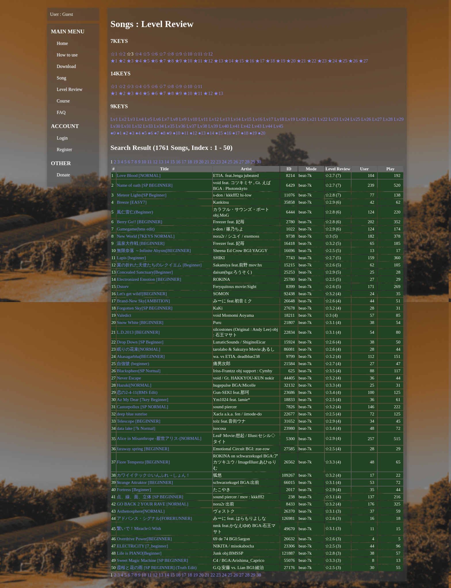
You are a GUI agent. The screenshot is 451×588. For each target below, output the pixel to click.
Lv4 (140, 119)
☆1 (113, 53)
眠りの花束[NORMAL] (138, 349)
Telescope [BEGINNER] (138, 421)
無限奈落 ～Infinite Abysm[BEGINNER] (154, 250)
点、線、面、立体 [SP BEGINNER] (150, 496)
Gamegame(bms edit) (135, 228)
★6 (154, 60)
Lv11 (203, 119)
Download (66, 66)
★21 (301, 60)
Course (63, 100)
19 (195, 161)
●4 (138, 133)
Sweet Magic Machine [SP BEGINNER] (152, 560)
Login (62, 137)
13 (160, 161)
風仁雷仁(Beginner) (135, 211)
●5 (144, 133)
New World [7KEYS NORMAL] (146, 236)
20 (201, 161)
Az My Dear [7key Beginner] (142, 399)
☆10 (187, 53)
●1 (119, 133)
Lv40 (224, 126)
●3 (131, 133)
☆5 (146, 53)
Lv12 (214, 119)
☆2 (122, 53)
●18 (245, 133)
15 (172, 161)
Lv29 (399, 119)
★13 (218, 60)
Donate (63, 174)
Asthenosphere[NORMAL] (141, 511)
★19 (280, 60)
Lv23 (334, 119)
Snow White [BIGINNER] (140, 322)
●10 (176, 133)
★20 (290, 60)
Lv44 (267, 126)
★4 (138, 60)
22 (212, 161)
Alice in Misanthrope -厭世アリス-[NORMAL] (159, 438)
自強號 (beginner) (133, 363)
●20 (261, 133)
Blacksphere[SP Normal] (138, 370)
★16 (249, 60)
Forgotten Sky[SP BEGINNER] (144, 308)
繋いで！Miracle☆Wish (139, 528)
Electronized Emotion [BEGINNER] (149, 279)
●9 (169, 133)
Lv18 (279, 119)
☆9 (178, 53)
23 (218, 161)
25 (230, 161)
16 (178, 161)
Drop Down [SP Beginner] (140, 341)
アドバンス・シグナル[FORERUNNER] (154, 518)
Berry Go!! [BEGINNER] (139, 221)
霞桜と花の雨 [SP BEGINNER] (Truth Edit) (156, 567)
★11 (197, 60)
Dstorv (123, 286)
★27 (363, 60)
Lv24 (344, 119)
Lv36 (181, 126)
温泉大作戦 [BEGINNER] (141, 243)
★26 (353, 60)
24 (224, 161)
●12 (193, 133)
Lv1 (114, 119)
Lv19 (290, 119)
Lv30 (115, 126)
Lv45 (278, 126)
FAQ (61, 112)
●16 (227, 133)
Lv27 (377, 119)
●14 (210, 133)
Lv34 (159, 126)
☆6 (154, 53)
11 (149, 161)
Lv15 (246, 119)
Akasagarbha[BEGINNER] (141, 356)
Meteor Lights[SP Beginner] (141, 194)
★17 (259, 60)
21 (207, 161)
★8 (170, 60)
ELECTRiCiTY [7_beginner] (142, 545)
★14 (228, 60)
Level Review (69, 89)
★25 (342, 60)
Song (61, 77)
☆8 (170, 53)
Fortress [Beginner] (134, 489)
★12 (208, 60)
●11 (184, 133)
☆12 (208, 53)
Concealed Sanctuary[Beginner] (145, 272)
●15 (219, 133)
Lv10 (192, 119)
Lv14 (236, 119)
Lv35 (170, 126)
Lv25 (355, 119)
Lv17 (268, 119)
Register (64, 149)
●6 (150, 133)
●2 (125, 133)
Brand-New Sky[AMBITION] (143, 300)
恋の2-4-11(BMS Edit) (137, 392)
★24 (332, 60)
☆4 (138, 53)
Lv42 (246, 126)
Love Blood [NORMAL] (138, 175)
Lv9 (182, 119)
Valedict (124, 315)
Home (62, 43)
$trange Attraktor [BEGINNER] (145, 482)
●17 (236, 133)
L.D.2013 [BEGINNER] (138, 332)
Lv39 (213, 126)
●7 (156, 133)
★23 (321, 60)
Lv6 (157, 119)
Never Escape (129, 377)
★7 (162, 60)
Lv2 (123, 119)
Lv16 (257, 119)
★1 (113, 60)
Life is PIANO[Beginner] (139, 553)
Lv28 (388, 119)
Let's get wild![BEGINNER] (142, 293)
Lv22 (323, 119)
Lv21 (312, 119)
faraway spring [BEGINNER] (143, 448)
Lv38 (202, 126)
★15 (239, 60)
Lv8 (174, 119)
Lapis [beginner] (131, 257)
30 (258, 161)
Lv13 (225, 119)
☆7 (162, 53)
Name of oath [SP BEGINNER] (144, 185)
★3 (130, 60)
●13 (202, 133)
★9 (178, 60)
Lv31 (126, 126)
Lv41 (235, 126)
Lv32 (137, 126)
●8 (162, 133)
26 (235, 161)
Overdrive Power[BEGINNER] (144, 538)
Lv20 (301, 119)
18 (189, 161)
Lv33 (148, 126)
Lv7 (165, 119)
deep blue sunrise (132, 413)
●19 (253, 133)
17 (183, 161)
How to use (67, 54)
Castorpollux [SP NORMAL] (142, 406)
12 (155, 161)
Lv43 (256, 126)
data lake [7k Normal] (136, 428)
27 (241, 161)
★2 (122, 60)
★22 (311, 60)
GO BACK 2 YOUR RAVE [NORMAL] (152, 503)
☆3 (130, 86)
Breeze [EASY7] (131, 202)
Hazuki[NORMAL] (134, 385)
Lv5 (148, 119)
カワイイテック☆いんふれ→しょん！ (153, 475)
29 (253, 161)
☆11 (197, 53)
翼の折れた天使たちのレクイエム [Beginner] (159, 264)
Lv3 (131, 119)
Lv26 (366, 119)
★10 (187, 60)
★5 (146, 60)
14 (166, 161)
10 (144, 161)
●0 (113, 133)
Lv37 (191, 126)
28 (247, 161)
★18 (270, 60)
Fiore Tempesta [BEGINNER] (143, 461)
